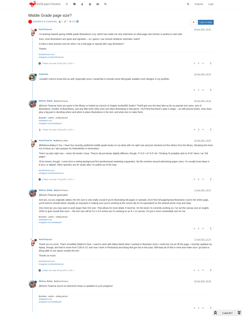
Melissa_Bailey (46, 101)
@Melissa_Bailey (61, 141)
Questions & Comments (45, 21)
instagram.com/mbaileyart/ (50, 123)
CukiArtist (43, 74)
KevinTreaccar (45, 29)
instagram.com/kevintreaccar (51, 57)
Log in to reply (206, 22)
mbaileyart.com (45, 120)
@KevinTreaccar (61, 101)
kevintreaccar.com (46, 54)
